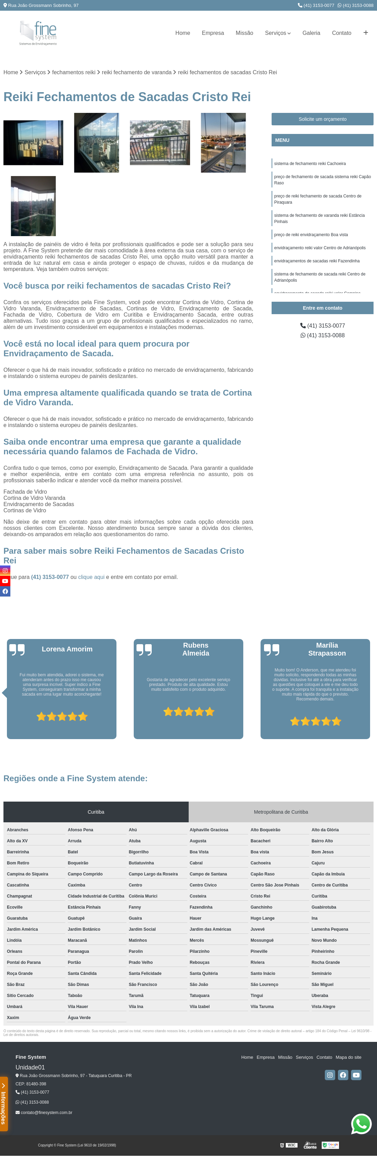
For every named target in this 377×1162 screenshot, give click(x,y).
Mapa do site (348, 1057)
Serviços (275, 33)
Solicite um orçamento (323, 119)
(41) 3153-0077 (316, 5)
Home (183, 33)
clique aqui (91, 577)
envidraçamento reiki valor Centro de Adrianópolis (320, 247)
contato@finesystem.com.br (44, 1112)
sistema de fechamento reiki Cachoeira (310, 163)
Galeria (311, 33)
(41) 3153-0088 (356, 5)
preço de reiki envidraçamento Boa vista (311, 234)
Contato (341, 33)
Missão (244, 33)
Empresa (213, 33)
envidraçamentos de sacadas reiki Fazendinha (316, 261)
